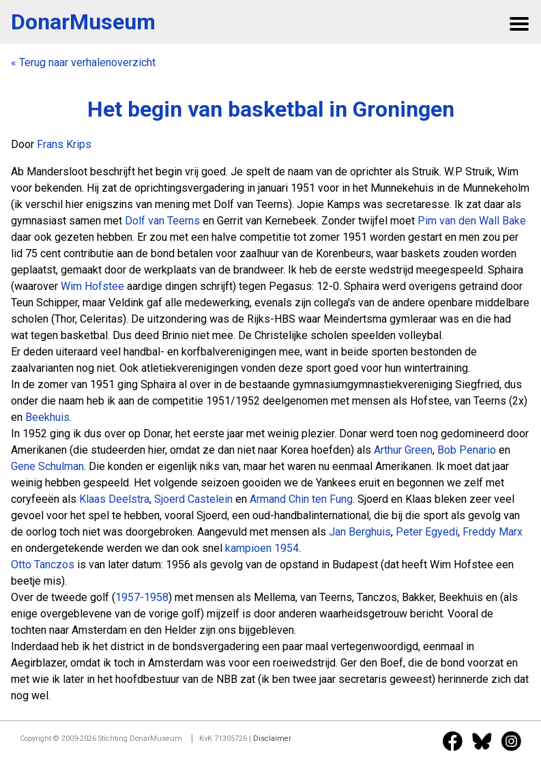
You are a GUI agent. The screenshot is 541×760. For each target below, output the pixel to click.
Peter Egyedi (427, 531)
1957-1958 (142, 597)
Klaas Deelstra (114, 499)
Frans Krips (64, 144)
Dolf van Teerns (162, 220)
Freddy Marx (493, 531)
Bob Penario (466, 449)
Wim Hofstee (92, 286)
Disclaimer (272, 738)
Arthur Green (403, 449)
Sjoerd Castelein (193, 499)
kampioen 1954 (262, 548)
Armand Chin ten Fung (301, 499)
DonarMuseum (83, 22)
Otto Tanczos (42, 564)
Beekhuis (47, 417)
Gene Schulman (47, 466)
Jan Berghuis (360, 531)
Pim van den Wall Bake (472, 220)
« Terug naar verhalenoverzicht (83, 62)
